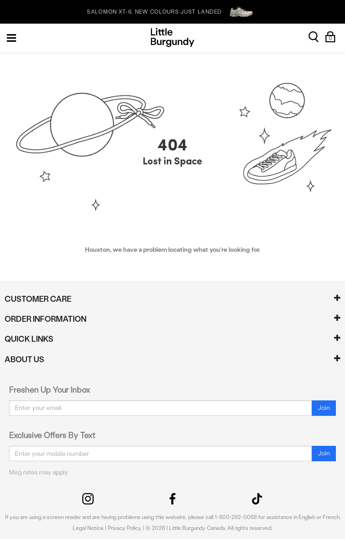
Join (324, 408)
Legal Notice (88, 528)
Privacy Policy (124, 528)
